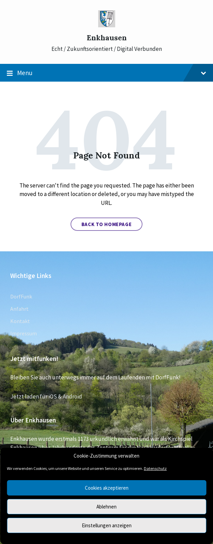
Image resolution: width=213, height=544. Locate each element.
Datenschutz (155, 468)
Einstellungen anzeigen (107, 525)
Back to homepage (106, 224)
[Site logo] (106, 25)
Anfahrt (19, 308)
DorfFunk (21, 296)
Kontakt (20, 321)
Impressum (23, 333)
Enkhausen (107, 37)
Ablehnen (106, 506)
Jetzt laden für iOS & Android (46, 396)
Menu (106, 73)
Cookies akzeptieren (106, 488)
